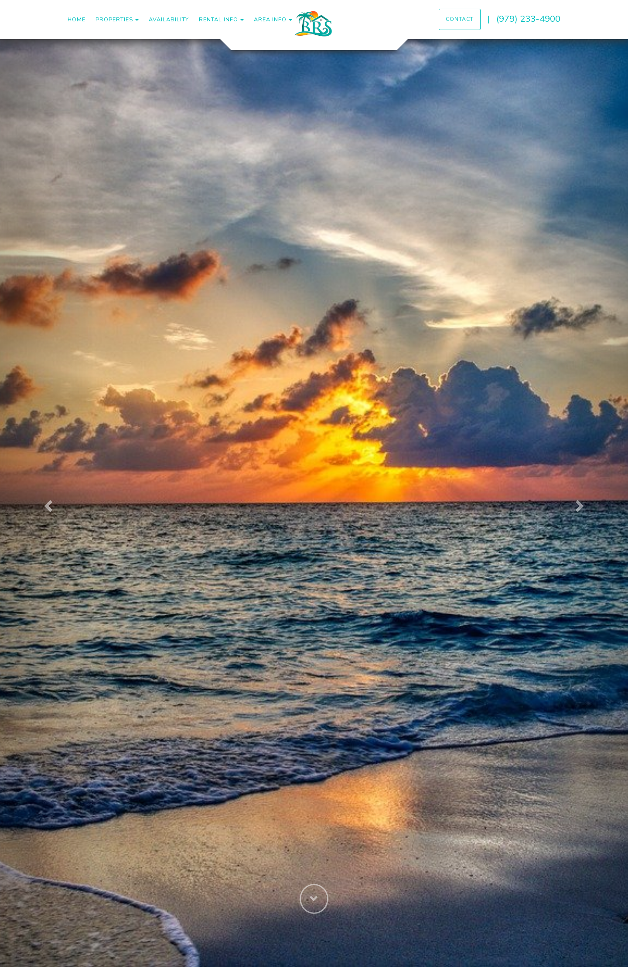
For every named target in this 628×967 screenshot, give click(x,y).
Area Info (270, 20)
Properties (114, 20)
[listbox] (314, 503)
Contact (460, 19)
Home (76, 20)
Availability (169, 20)
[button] (47, 503)
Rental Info (218, 20)
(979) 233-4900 (528, 19)
